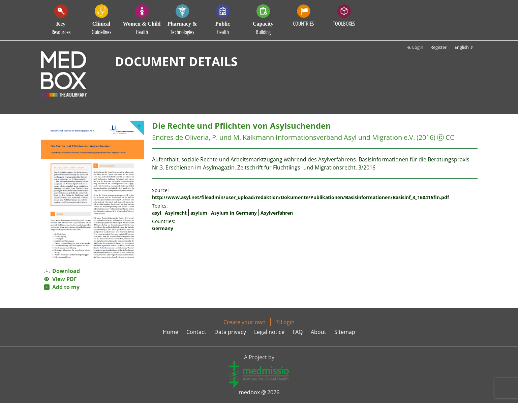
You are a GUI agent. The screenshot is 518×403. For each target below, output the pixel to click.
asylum (198, 213)
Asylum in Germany (234, 213)
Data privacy (230, 332)
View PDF (60, 279)
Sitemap (344, 332)
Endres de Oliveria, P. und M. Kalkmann (213, 137)
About (318, 332)
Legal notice (269, 332)
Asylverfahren (277, 213)
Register (438, 47)
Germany (162, 228)
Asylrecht (176, 213)
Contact (196, 332)
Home (170, 332)
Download (62, 271)
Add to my (62, 287)
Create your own (244, 322)
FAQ (298, 332)
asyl (156, 213)
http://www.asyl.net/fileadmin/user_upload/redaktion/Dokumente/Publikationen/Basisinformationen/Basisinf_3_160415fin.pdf (300, 197)
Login (415, 47)
